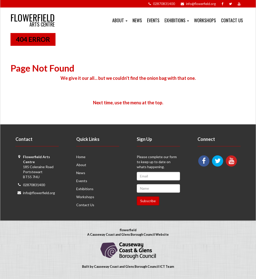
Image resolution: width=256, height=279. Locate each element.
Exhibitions (85, 189)
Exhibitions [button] (176, 20)
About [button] (120, 20)
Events (153, 20)
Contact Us (232, 20)
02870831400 (34, 185)
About (81, 165)
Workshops (205, 20)
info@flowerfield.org (39, 193)
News (137, 20)
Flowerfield (32, 15)
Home (81, 157)
